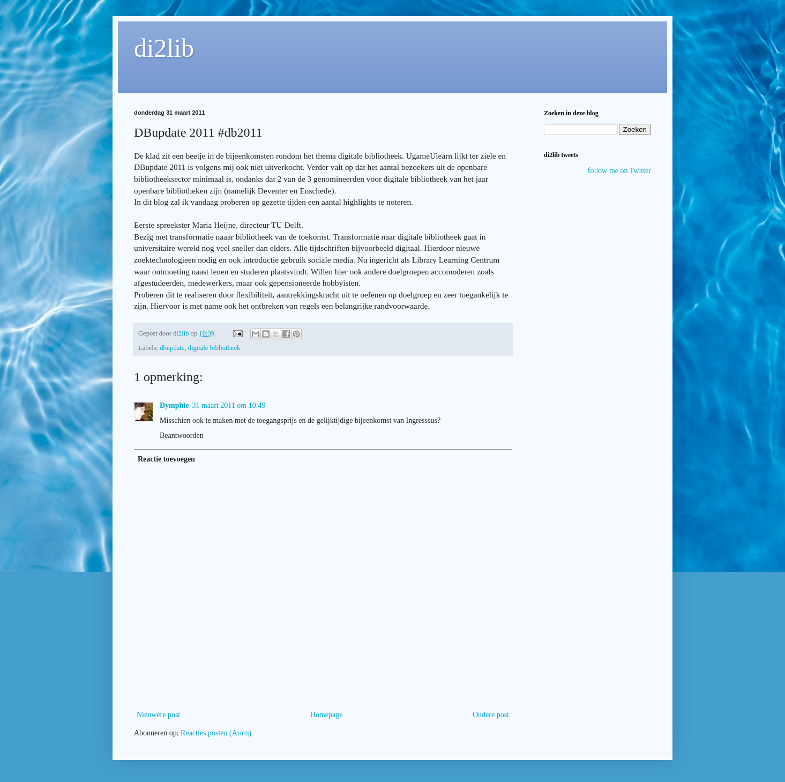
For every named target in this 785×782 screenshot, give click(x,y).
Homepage (326, 715)
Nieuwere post (158, 715)
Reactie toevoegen (166, 459)
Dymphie (174, 405)
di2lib (164, 48)
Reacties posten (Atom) (216, 733)
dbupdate (172, 348)
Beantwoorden (182, 435)
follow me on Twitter (619, 171)
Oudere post (491, 715)
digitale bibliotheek (214, 348)
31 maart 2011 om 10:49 (228, 405)
